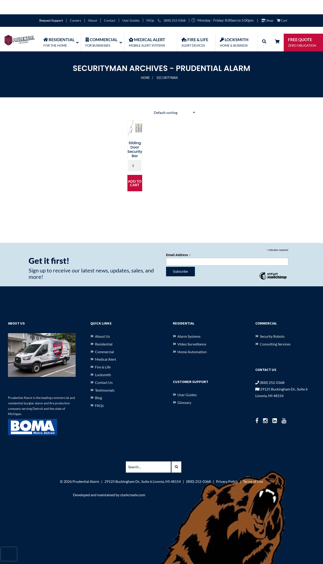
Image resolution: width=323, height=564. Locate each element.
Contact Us (104, 368)
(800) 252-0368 (172, 6)
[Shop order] (174, 98)
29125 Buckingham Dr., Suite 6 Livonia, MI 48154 (142, 467)
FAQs (150, 6)
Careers (75, 6)
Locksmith (103, 360)
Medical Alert (105, 345)
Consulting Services (275, 329)
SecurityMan (167, 63)
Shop (267, 6)
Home (145, 63)
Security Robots (272, 322)
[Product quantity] (134, 151)
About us (102, 322)
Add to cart (135, 169)
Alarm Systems (189, 322)
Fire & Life (103, 352)
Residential (103, 329)
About (92, 6)
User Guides (130, 6)
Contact (109, 6)
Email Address (178, 241)
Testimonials (104, 375)
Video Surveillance (191, 329)
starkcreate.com (132, 480)
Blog (98, 383)
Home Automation (192, 337)
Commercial (104, 337)
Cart (282, 6)
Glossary (184, 388)
